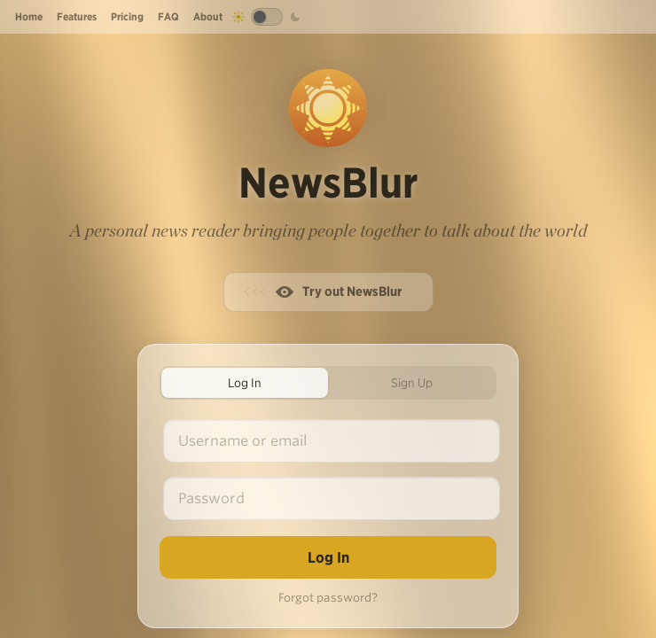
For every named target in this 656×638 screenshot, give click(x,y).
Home (29, 16)
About (208, 16)
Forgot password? (328, 597)
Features (77, 16)
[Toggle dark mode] (267, 17)
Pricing (127, 16)
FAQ (168, 16)
